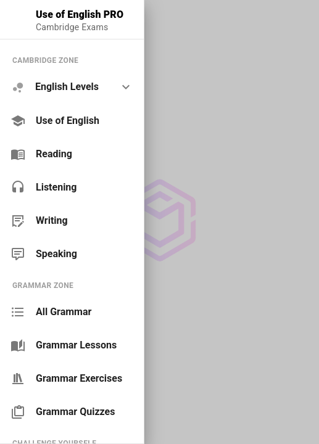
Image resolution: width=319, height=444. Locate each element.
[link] (72, 120)
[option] (72, 87)
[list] (72, 156)
